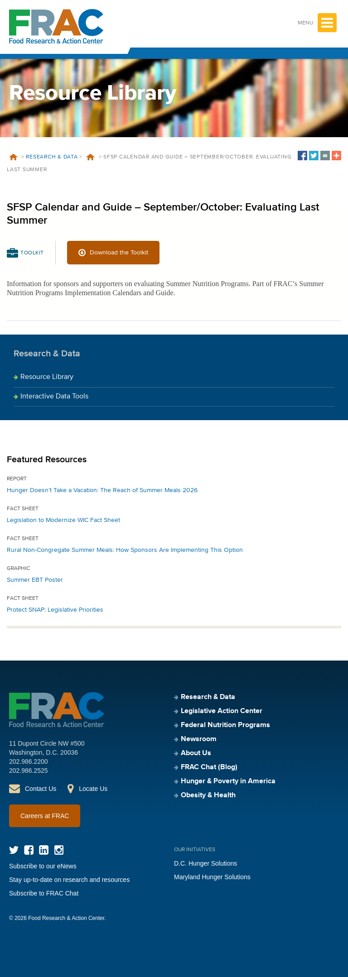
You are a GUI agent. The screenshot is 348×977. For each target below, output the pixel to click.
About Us (196, 753)
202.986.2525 (28, 770)
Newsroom (199, 739)
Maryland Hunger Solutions (212, 877)
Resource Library (46, 377)
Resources (90, 157)
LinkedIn (43, 850)
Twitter (14, 850)
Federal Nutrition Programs (225, 725)
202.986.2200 (28, 761)
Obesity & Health (208, 795)
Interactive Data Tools (54, 396)
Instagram (58, 850)
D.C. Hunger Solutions (205, 863)
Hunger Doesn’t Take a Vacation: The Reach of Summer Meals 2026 (102, 490)
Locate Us (93, 788)
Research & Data (51, 157)
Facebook (29, 850)
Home (13, 157)
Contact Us (40, 788)
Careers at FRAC (44, 815)
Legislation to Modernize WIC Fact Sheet (63, 520)
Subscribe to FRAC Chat (43, 893)
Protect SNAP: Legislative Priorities (55, 610)
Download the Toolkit (119, 252)
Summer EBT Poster (35, 580)
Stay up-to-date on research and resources (69, 879)
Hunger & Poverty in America (228, 781)
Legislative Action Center (221, 711)
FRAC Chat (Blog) (209, 767)
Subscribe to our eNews (43, 866)
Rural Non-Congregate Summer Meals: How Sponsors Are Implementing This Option (125, 550)
